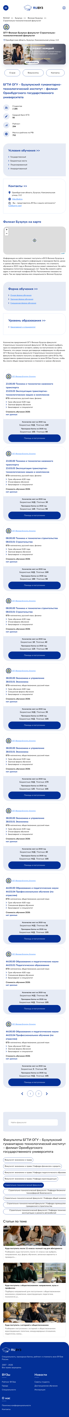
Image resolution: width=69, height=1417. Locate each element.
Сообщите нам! (15, 205)
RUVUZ (6, 18)
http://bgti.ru (17, 199)
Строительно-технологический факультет (22, 20)
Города (5, 1386)
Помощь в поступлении (34, 438)
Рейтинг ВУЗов (9, 1382)
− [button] (6, 234)
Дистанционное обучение (46, 1386)
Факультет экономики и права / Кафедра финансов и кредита (32, 1166)
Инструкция (39, 1389)
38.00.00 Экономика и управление (25, 678)
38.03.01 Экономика (17, 681)
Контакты (6, 1409)
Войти (64, 8)
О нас (6, 1398)
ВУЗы (6, 1375)
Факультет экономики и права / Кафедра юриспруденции (31, 1178)
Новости (40, 1375)
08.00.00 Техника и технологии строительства (32, 538)
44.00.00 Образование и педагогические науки (32, 888)
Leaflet (63, 253)
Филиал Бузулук (35, 18)
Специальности (9, 1389)
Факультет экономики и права (18, 1160)
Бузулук (18, 18)
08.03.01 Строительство (19, 541)
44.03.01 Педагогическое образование (27, 965)
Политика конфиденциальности (16, 1405)
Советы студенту (42, 1382)
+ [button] (6, 230)
